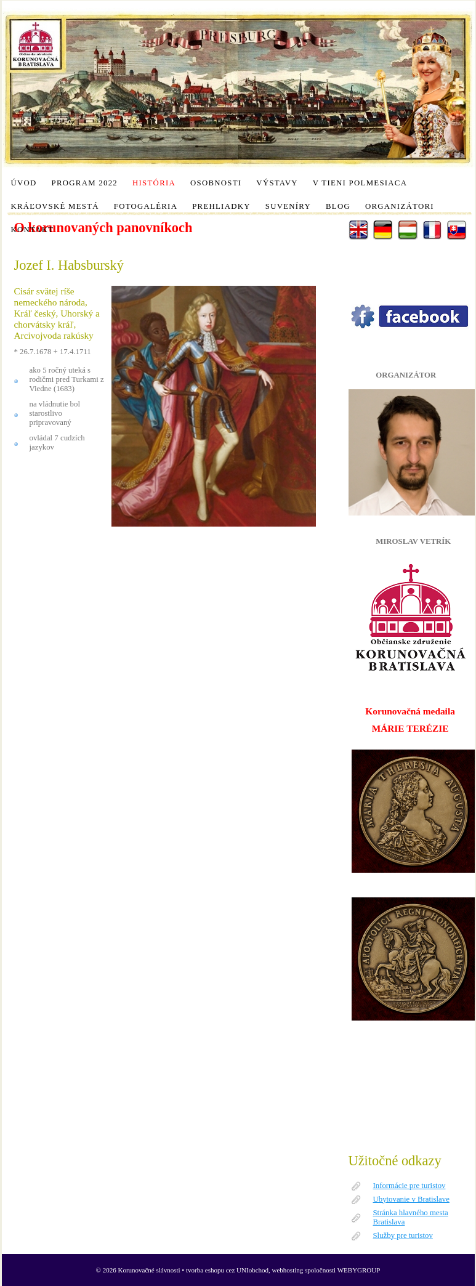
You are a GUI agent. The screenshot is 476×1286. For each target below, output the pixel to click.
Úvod (24, 183)
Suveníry (288, 206)
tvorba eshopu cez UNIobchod (227, 1270)
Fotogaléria (145, 206)
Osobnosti (215, 183)
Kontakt (32, 229)
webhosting (288, 1270)
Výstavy (276, 183)
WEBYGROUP (359, 1270)
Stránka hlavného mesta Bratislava (410, 1217)
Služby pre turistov (403, 1235)
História (153, 183)
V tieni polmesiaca (360, 183)
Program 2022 (85, 183)
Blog (338, 206)
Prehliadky (221, 206)
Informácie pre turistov (409, 1185)
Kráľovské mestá (55, 206)
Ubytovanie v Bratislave (411, 1199)
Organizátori (399, 206)
